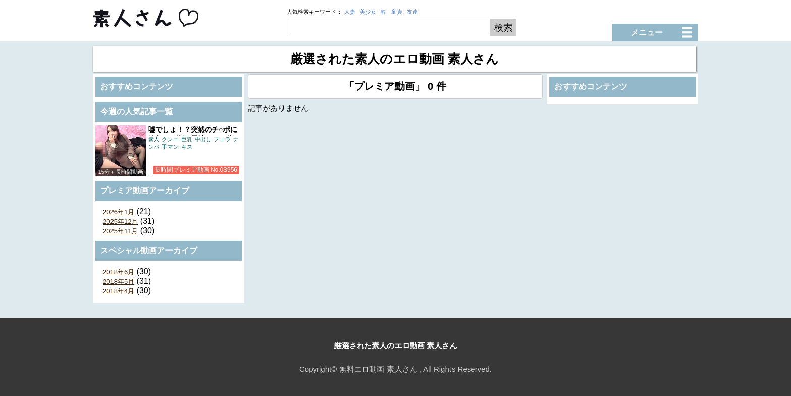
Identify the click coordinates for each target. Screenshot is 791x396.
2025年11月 (120, 231)
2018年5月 (118, 281)
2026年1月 (118, 212)
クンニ (170, 139)
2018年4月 (118, 291)
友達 (412, 12)
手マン (170, 147)
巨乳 (186, 139)
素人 (153, 139)
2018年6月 (118, 272)
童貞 (396, 12)
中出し (203, 139)
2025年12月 (120, 221)
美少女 (368, 12)
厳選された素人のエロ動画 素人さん (395, 345)
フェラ (222, 139)
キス (186, 147)
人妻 (349, 12)
